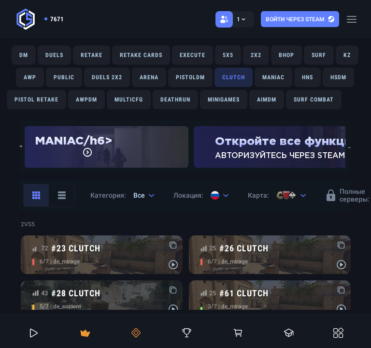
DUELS (54, 55)
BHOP (286, 55)
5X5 (228, 55)
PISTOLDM (190, 77)
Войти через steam (300, 19)
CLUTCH (233, 77)
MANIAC (273, 77)
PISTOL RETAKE (36, 99)
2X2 (256, 55)
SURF (319, 55)
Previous (19, 147)
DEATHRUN (175, 99)
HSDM (338, 77)
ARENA (149, 77)
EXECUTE (192, 55)
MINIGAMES (224, 99)
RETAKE (91, 55)
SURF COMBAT (314, 99)
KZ (347, 55)
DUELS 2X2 (107, 77)
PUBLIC (64, 77)
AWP (30, 77)
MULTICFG (128, 99)
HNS (307, 77)
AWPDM (86, 99)
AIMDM (266, 99)
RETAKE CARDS (141, 55)
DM (23, 55)
